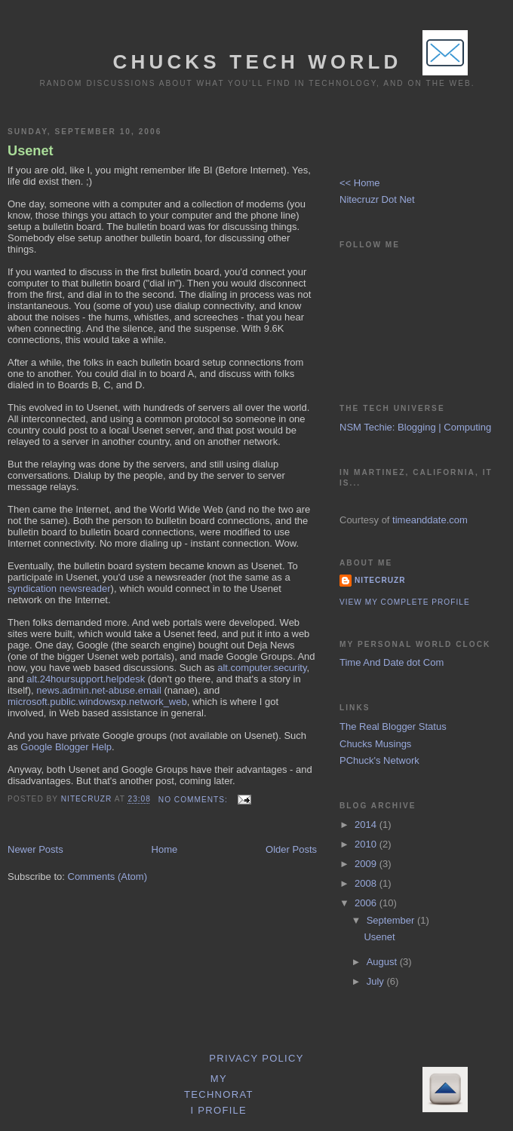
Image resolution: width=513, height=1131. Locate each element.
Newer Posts (35, 849)
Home (165, 849)
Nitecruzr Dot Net (377, 199)
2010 (367, 844)
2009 (367, 863)
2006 (367, 903)
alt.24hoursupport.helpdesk (85, 679)
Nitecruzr (380, 580)
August (383, 961)
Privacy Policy (256, 1058)
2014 (367, 824)
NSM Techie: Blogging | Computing (415, 427)
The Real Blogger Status (393, 726)
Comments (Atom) (107, 876)
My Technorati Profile (218, 1094)
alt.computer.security (261, 667)
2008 (367, 883)
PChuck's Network (379, 760)
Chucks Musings (375, 743)
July (377, 981)
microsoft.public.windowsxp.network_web (97, 701)
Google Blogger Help (66, 746)
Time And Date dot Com (391, 662)
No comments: (194, 799)
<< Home (359, 182)
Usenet (31, 150)
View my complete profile (404, 602)
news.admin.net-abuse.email (98, 690)
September (392, 920)
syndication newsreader (59, 588)
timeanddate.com (430, 520)
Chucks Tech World (256, 62)
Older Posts (291, 849)
